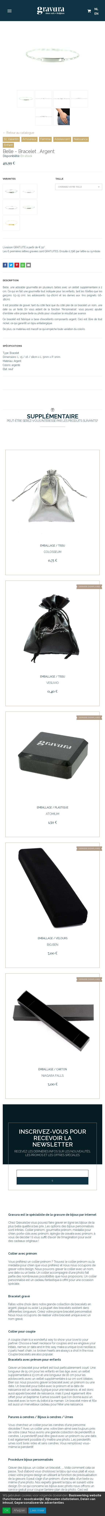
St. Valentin (11, 139)
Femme (45, 139)
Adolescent (62, 139)
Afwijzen (19, 1510)
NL (96, 9)
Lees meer (37, 1510)
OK (6, 1510)
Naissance (81, 139)
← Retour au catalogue (18, 132)
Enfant (8, 145)
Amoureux (29, 139)
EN (96, 13)
